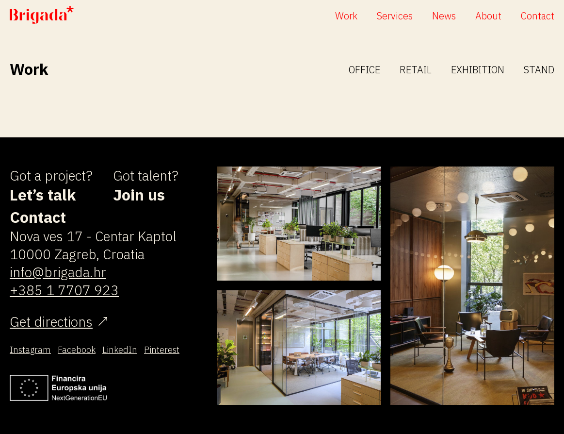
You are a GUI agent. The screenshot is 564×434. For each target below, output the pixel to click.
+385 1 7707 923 (64, 290)
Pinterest (161, 349)
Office (364, 69)
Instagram (30, 349)
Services (395, 15)
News (444, 15)
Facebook (77, 349)
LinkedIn (119, 349)
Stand (539, 69)
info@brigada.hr (58, 272)
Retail (416, 69)
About (488, 15)
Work (346, 15)
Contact (537, 15)
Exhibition (477, 69)
